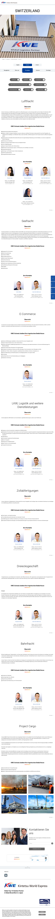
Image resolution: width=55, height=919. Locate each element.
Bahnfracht (27, 89)
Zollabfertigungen (39, 84)
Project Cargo (40, 89)
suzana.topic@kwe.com (9, 183)
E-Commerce (38, 79)
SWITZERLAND (14, 59)
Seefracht (26, 79)
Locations (8, 59)
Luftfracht (14, 79)
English (17, 64)
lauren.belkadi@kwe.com (28, 204)
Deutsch (27, 64)
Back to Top (27, 867)
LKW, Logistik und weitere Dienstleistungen (19, 84)
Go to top (50, 210)
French (37, 64)
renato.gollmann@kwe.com (27, 183)
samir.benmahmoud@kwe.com (45, 183)
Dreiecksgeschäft (13, 89)
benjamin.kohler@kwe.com (18, 627)
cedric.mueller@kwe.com (19, 297)
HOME (3, 59)
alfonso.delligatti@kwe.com (36, 549)
